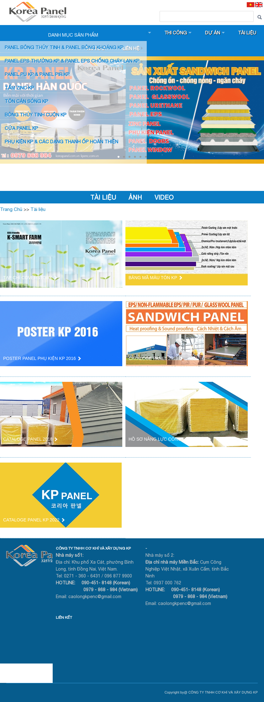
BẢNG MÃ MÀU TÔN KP (155, 277)
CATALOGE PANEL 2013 (155, 358)
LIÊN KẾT (64, 617)
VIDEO (164, 197)
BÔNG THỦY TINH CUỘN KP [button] (35, 114)
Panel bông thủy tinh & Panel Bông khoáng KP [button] (64, 47)
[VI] (250, 4)
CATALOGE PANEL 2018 (30, 439)
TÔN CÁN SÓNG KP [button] (26, 101)
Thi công (176, 32)
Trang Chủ (11, 209)
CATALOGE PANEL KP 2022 (33, 519)
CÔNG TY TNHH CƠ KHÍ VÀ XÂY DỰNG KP (93, 548)
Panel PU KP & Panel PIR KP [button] (37, 74)
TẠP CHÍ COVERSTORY (29, 277)
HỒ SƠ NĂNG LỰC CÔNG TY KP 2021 (169, 439)
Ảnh (135, 197)
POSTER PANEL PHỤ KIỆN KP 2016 (41, 358)
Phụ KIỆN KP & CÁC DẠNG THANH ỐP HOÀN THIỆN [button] (61, 141)
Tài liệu (248, 32)
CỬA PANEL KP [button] (21, 128)
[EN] (258, 4)
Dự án (213, 32)
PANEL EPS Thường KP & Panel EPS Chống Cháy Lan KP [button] (72, 61)
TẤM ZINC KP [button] (19, 87)
